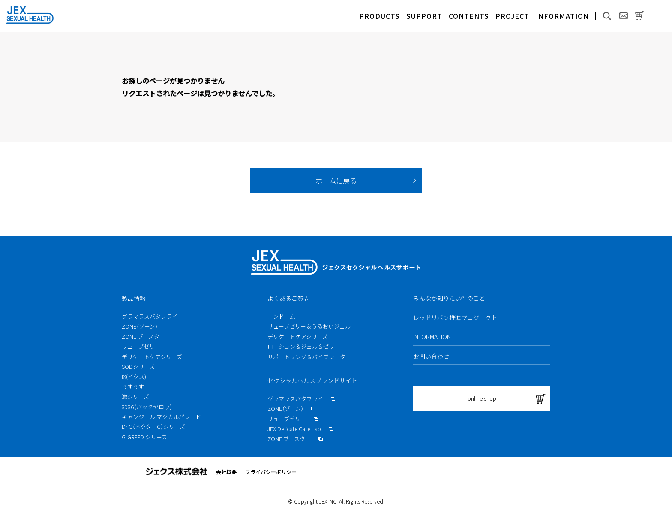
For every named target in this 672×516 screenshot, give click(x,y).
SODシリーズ (138, 366)
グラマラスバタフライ (149, 316)
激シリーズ (135, 396)
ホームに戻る (336, 180)
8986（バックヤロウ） (147, 407)
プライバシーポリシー (271, 472)
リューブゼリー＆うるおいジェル (309, 326)
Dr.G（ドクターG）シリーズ (153, 426)
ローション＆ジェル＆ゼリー (303, 346)
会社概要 (226, 472)
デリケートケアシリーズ (152, 357)
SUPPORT (424, 16)
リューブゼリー (141, 346)
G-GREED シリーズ (144, 437)
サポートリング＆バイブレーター (309, 357)
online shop (482, 398)
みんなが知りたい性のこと (449, 298)
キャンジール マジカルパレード (161, 417)
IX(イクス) (134, 376)
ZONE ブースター (143, 336)
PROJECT (512, 16)
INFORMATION (562, 16)
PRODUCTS (379, 16)
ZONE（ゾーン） (140, 326)
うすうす (133, 387)
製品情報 (134, 298)
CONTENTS (469, 16)
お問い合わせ (431, 356)
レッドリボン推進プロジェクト (455, 317)
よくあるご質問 (288, 298)
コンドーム (281, 316)
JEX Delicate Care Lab (300, 429)
